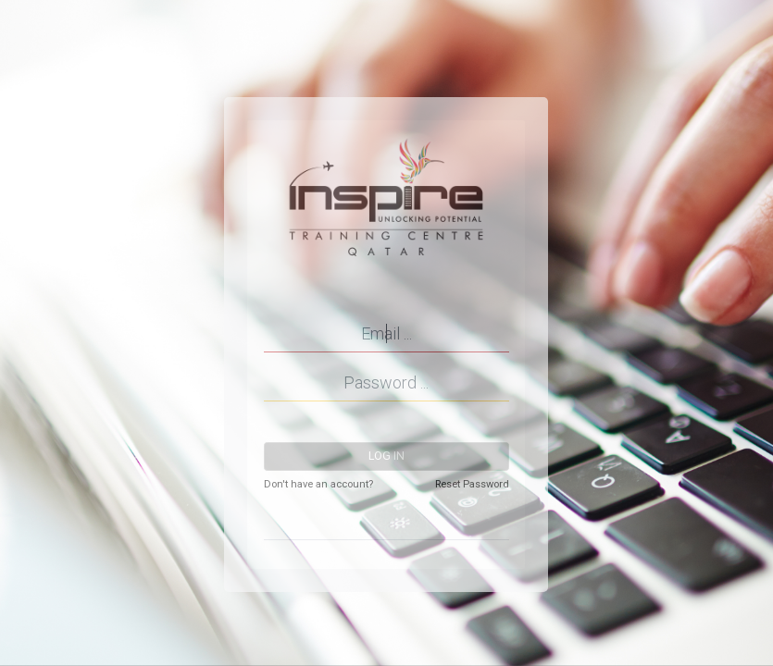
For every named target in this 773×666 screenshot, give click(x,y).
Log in (386, 456)
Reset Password (472, 484)
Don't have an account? (318, 484)
